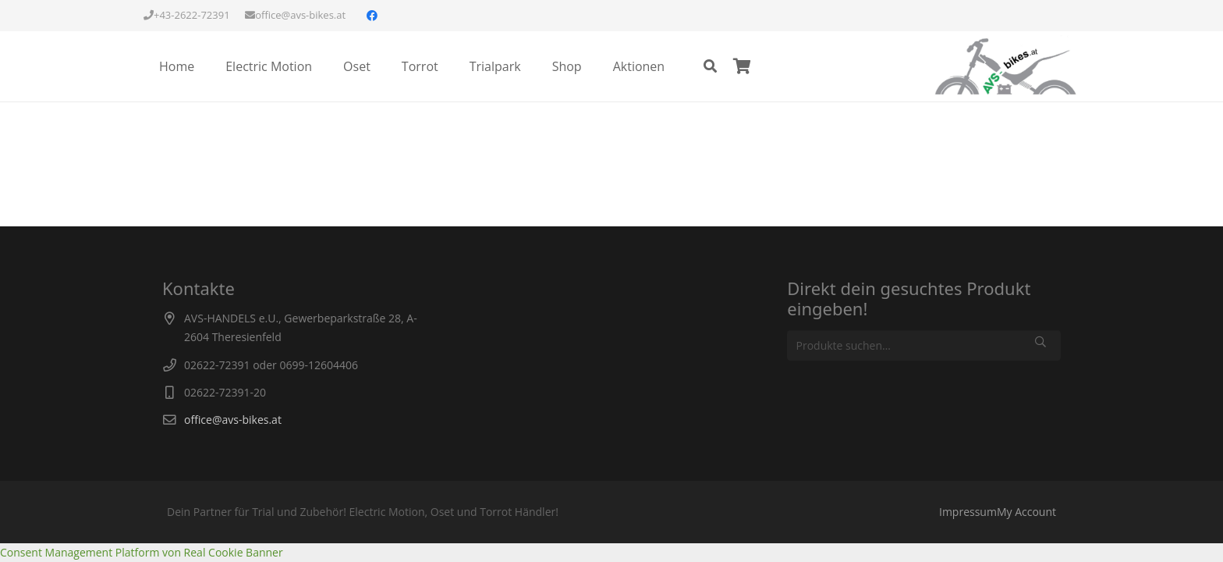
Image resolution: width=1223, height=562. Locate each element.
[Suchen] (710, 66)
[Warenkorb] (742, 66)
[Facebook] (372, 16)
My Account (1026, 511)
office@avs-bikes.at (233, 419)
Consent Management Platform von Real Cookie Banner (141, 552)
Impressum (968, 511)
